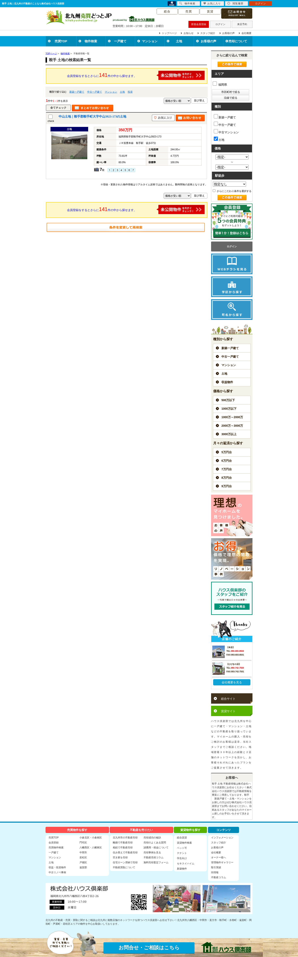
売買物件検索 (56, 847)
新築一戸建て (76, 91)
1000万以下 (229, 408)
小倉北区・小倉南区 (90, 837)
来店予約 (242, 24)
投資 (130, 91)
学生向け (182, 858)
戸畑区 (83, 862)
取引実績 (216, 867)
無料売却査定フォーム (156, 862)
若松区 (83, 857)
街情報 (215, 872)
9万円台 (226, 486)
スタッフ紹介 (207, 33)
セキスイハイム (185, 863)
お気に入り (212, 3)
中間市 (83, 852)
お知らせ (188, 33)
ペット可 (182, 847)
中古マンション (226, 131)
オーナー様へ (218, 857)
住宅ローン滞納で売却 (125, 862)
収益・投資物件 (57, 867)
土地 (179, 41)
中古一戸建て (94, 91)
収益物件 (227, 382)
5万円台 (226, 452)
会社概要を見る (232, 682)
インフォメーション (222, 837)
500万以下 (228, 400)
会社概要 (246, 33)
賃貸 (210, 11)
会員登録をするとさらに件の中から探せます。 (136, 75)
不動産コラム (218, 877)
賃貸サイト (228, 711)
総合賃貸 (182, 837)
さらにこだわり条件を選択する (232, 191)
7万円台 (226, 469)
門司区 (83, 842)
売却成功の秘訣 (152, 837)
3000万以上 (229, 434)
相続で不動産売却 (123, 847)
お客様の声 (228, 33)
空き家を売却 (120, 857)
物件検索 (91, 41)
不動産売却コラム (153, 857)
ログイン (220, 24)
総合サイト (228, 698)
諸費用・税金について (156, 847)
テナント (182, 853)
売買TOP (61, 41)
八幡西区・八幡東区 (90, 847)
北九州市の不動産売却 (125, 837)
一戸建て (120, 41)
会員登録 (54, 842)
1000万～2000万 (232, 417)
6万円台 (226, 460)
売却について (237, 41)
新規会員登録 (198, 24)
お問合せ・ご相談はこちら (149, 947)
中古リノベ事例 (57, 872)
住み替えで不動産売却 (125, 852)
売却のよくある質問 (155, 842)
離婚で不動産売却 (123, 842)
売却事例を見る (152, 852)
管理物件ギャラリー (222, 862)
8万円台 (226, 477)
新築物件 (182, 868)
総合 (167, 11)
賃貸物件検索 (184, 842)
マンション (149, 41)
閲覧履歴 (235, 3)
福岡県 (220, 84)
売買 (188, 11)
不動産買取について (124, 867)
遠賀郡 (83, 867)
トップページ (169, 33)
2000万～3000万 (232, 425)
